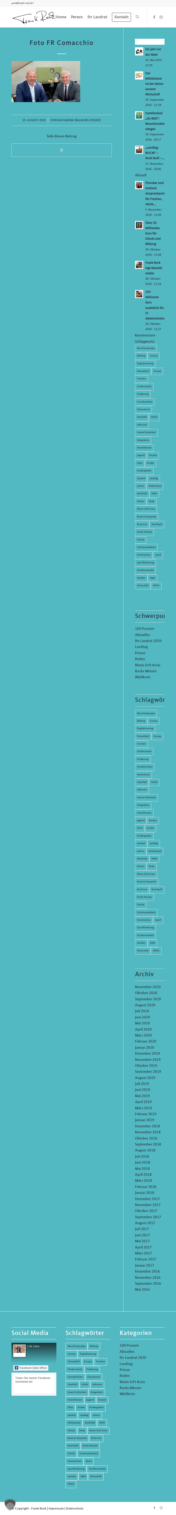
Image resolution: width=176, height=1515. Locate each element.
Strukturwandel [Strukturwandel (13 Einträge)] (145, 935)
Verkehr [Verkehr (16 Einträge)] (141, 943)
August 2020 (145, 1005)
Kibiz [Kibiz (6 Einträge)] (140, 828)
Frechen (141, 379)
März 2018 (143, 1181)
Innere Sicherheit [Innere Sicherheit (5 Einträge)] (146, 797)
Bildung (141, 356)
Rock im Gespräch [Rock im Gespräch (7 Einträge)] (146, 882)
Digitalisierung (145, 363)
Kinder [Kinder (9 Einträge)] (150, 828)
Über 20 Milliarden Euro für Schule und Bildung (153, 234)
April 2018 (143, 1175)
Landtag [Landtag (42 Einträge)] (153, 843)
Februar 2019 (145, 1114)
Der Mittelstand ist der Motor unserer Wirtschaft (154, 84)
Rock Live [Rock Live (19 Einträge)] (142, 889)
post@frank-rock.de (22, 3)
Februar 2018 (145, 1187)
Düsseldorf (143, 371)
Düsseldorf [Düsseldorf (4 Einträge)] (143, 736)
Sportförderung (145, 563)
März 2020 (143, 1035)
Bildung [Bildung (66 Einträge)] (141, 721)
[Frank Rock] (33, 17)
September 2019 (148, 1072)
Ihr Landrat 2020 (148, 641)
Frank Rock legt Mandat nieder (153, 268)
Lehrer (140, 486)
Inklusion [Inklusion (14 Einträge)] (142, 790)
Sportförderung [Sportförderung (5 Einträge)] (145, 927)
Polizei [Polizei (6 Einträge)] (140, 866)
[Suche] (137, 17)
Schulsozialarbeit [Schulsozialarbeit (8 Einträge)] (146, 912)
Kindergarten (144, 471)
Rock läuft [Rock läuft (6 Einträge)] (156, 889)
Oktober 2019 (146, 1066)
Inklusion (142, 425)
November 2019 (148, 1060)
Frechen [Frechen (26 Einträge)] (141, 744)
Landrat (141, 478)
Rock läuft (156, 524)
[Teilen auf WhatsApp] (62, 150)
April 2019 (143, 1102)
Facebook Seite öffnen (31, 1368)
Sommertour (144, 555)
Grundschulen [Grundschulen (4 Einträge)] (144, 767)
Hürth (154, 417)
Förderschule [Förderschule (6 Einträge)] (144, 751)
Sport (158, 555)
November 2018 (148, 1132)
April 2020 (143, 1029)
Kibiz (140, 463)
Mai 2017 (142, 1241)
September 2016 (148, 1284)
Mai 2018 (142, 1169)
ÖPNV (156, 585)
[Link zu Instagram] (161, 17)
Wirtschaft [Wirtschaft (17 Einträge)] (142, 951)
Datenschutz (74, 1508)
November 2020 (148, 987)
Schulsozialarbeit (146, 547)
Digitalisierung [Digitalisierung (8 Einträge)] (145, 728)
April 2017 (143, 1247)
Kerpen (153, 455)
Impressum (56, 1508)
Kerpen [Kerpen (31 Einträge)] (153, 820)
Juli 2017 (142, 1229)
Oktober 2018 (146, 1138)
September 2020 (148, 999)
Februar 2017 (145, 1259)
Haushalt (142, 417)
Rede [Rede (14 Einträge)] (151, 866)
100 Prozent (144, 629)
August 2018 (145, 1150)
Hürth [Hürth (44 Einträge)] (154, 782)
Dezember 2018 (147, 1126)
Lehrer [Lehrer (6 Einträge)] (140, 851)
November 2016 (148, 1278)
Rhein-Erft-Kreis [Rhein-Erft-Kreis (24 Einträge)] (146, 874)
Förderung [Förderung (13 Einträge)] (142, 759)
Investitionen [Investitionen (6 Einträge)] (144, 813)
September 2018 (148, 1144)
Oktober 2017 (146, 1211)
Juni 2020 (142, 1017)
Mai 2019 (142, 1096)
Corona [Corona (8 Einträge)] (153, 721)
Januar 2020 (144, 1048)
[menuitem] (61, 17)
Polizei (140, 501)
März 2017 (143, 1253)
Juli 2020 (142, 1011)
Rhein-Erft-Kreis (146, 509)
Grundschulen (144, 402)
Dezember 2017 (147, 1199)
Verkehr (141, 578)
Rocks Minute (144, 532)
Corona (153, 356)
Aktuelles (142, 635)
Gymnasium (143, 409)
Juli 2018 (142, 1157)
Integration (143, 440)
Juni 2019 (142, 1090)
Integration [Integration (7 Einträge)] (143, 805)
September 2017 (148, 1217)
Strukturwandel (145, 570)
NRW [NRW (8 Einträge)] (154, 859)
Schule (140, 540)
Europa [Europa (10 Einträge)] (157, 736)
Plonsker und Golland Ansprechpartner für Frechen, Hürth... (157, 194)
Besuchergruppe (146, 348)
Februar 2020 (145, 1041)
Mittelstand (154, 486)
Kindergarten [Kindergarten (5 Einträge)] (144, 836)
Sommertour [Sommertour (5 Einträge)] (144, 920)
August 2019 (145, 1078)
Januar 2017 (144, 1266)
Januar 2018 (144, 1193)
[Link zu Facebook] (154, 17)
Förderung (142, 394)
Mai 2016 (142, 1290)
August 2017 (145, 1223)
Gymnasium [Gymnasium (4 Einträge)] (143, 774)
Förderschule (144, 386)
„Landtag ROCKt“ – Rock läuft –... (155, 153)
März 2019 (143, 1108)
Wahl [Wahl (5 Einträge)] (152, 943)
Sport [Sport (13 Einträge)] (158, 920)
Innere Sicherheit (146, 432)
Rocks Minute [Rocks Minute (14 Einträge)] (144, 897)
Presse (140, 653)
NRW (154, 493)
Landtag (153, 478)
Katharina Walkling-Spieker (79, 120)
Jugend (141, 455)
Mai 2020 (142, 1023)
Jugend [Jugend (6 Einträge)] (141, 820)
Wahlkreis (142, 677)
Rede (151, 501)
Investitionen (144, 448)
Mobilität (142, 493)
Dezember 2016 (147, 1271)
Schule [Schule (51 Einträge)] (140, 904)
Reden (140, 659)
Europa (157, 371)
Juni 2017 (142, 1235)
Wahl (152, 578)
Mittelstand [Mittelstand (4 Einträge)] (154, 851)
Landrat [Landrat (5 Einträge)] (141, 843)
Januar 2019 (144, 1120)
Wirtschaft (142, 585)
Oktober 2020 (146, 993)
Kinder (150, 463)
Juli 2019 (142, 1084)
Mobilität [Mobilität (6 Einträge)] (142, 859)
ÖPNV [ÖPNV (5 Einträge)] (156, 951)
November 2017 (148, 1205)
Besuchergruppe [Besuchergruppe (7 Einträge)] (146, 713)
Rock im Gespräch (146, 517)
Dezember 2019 (147, 1054)
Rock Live (142, 524)
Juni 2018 (142, 1163)
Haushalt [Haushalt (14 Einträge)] (142, 782)
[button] (10, 1505)
